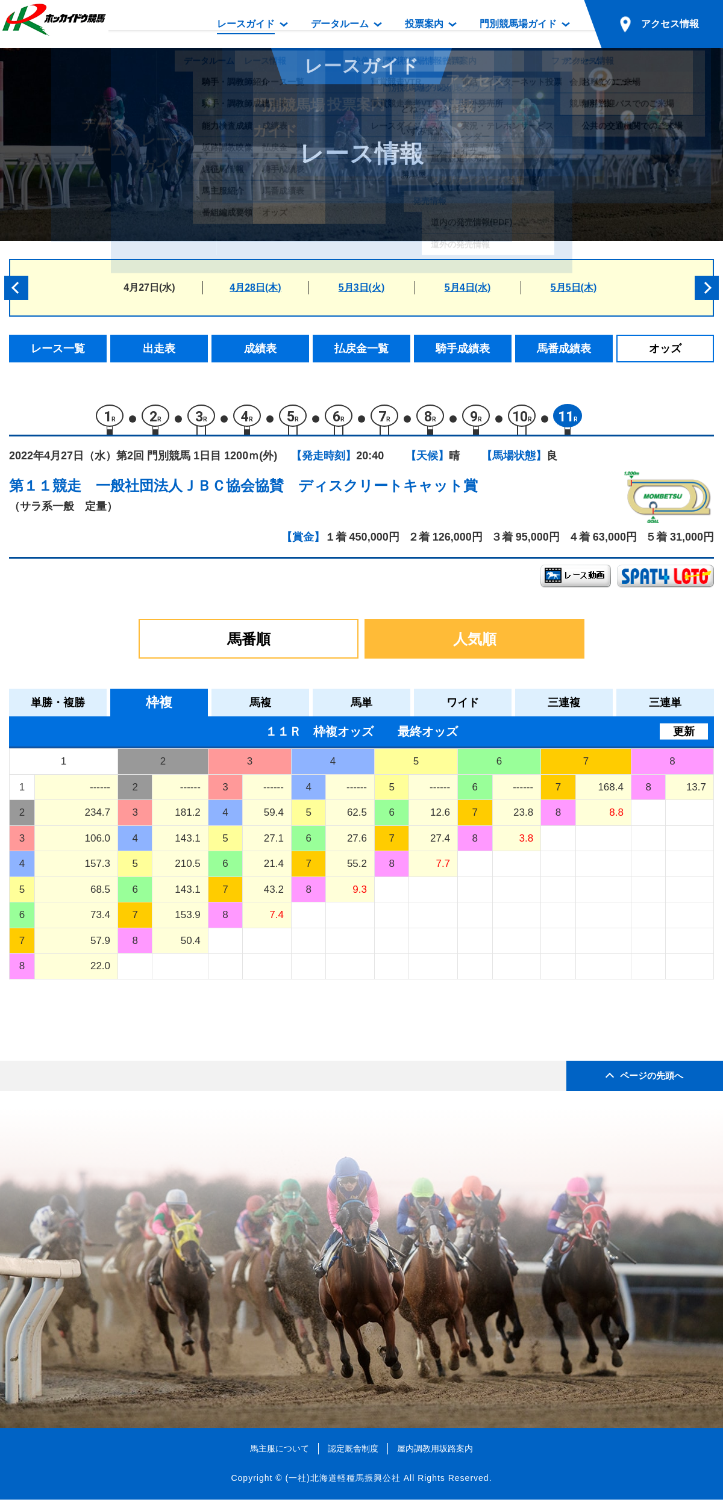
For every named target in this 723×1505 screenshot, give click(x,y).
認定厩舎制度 (353, 1454)
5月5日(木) (573, 287)
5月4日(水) (467, 287)
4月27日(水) (149, 287)
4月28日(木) (255, 287)
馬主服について (279, 1454)
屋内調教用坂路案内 (435, 1454)
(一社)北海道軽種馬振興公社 (342, 1483)
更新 (684, 737)
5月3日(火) (361, 287)
